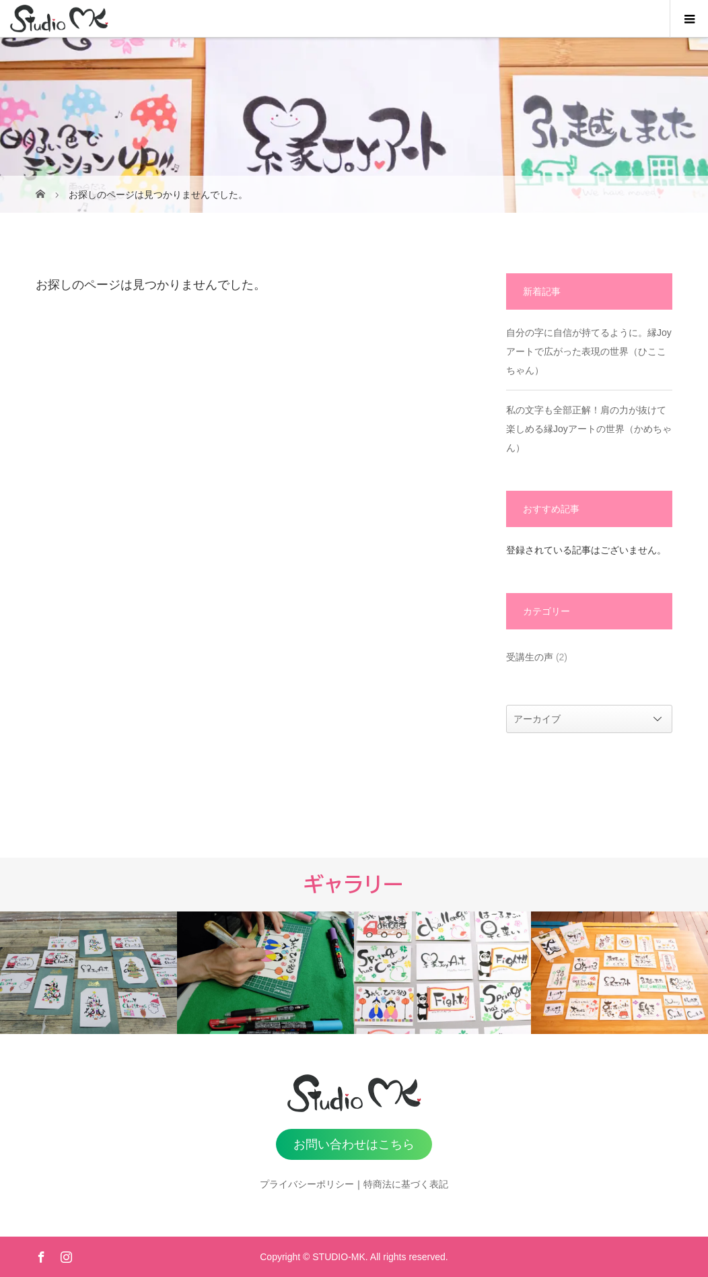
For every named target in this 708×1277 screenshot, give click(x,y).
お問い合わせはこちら (354, 1144)
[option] (88, 972)
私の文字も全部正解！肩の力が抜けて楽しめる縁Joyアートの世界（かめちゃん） (589, 429)
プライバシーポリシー (307, 1184)
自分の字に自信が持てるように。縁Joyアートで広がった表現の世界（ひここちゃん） (589, 351)
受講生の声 (529, 657)
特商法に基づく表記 (405, 1184)
